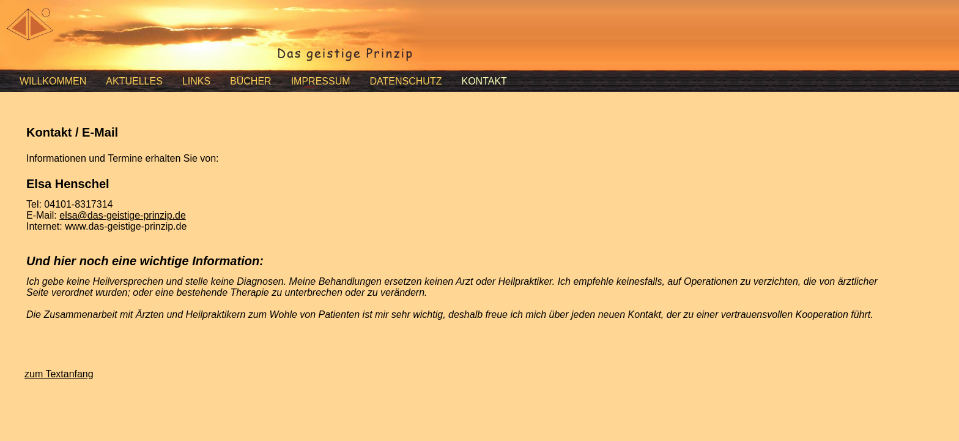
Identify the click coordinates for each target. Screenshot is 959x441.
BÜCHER (251, 81)
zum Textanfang (59, 374)
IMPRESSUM (320, 81)
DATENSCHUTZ (406, 81)
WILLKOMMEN (53, 81)
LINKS (196, 81)
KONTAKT (483, 81)
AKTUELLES (134, 81)
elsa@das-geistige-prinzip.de (122, 215)
